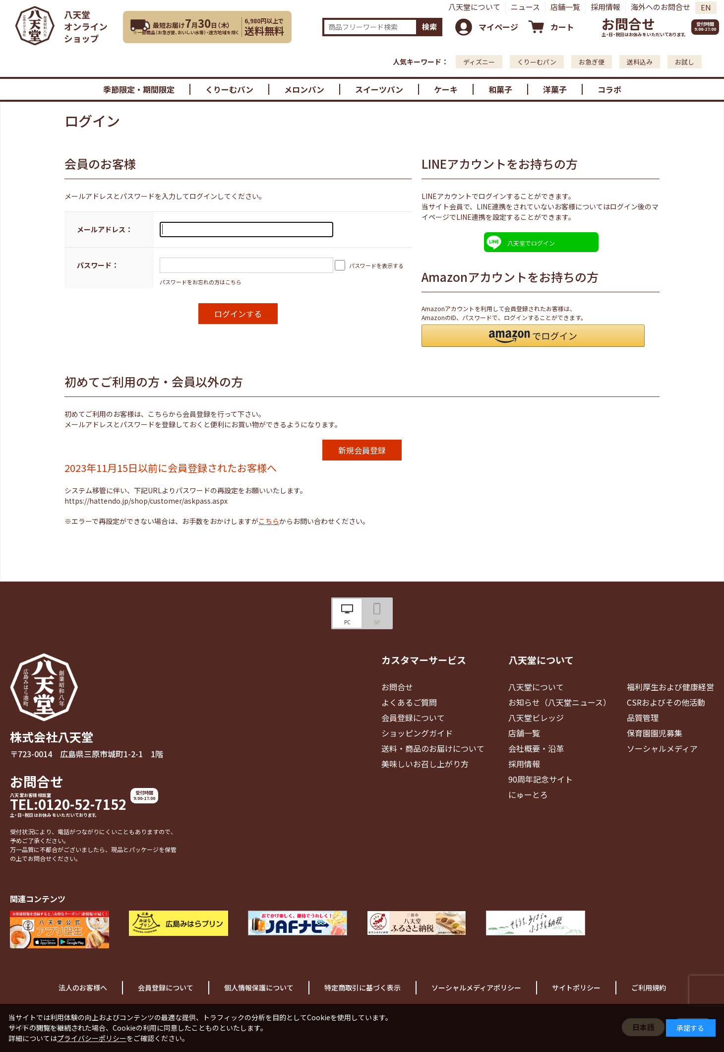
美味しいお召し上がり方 (425, 764)
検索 (429, 26)
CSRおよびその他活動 (666, 702)
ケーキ (446, 89)
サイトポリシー (576, 987)
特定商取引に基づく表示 (362, 987)
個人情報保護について (259, 987)
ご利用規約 (648, 987)
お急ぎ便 (591, 61)
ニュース (525, 6)
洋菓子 (555, 89)
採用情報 (605, 6)
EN (706, 7)
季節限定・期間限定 (139, 89)
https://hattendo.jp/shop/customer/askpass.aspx (146, 501)
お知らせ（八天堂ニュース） (559, 702)
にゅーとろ (528, 794)
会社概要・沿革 (536, 748)
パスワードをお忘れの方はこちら (200, 282)
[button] (533, 336)
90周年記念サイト (540, 779)
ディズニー (479, 61)
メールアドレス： (104, 229)
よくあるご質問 (409, 702)
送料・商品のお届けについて (432, 748)
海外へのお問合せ (660, 6)
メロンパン (304, 89)
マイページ (498, 27)
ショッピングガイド (417, 733)
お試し (684, 61)
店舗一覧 (565, 6)
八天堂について (474, 6)
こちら (268, 521)
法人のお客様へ (83, 987)
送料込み (640, 61)
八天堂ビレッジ (536, 717)
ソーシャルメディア (662, 748)
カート (562, 27)
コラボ (609, 89)
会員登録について (413, 717)
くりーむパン (536, 61)
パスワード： (98, 265)
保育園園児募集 (654, 733)
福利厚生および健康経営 (670, 687)
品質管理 (643, 717)
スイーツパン (379, 89)
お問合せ (628, 23)
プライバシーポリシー (91, 1038)
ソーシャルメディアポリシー (476, 987)
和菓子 (500, 89)
